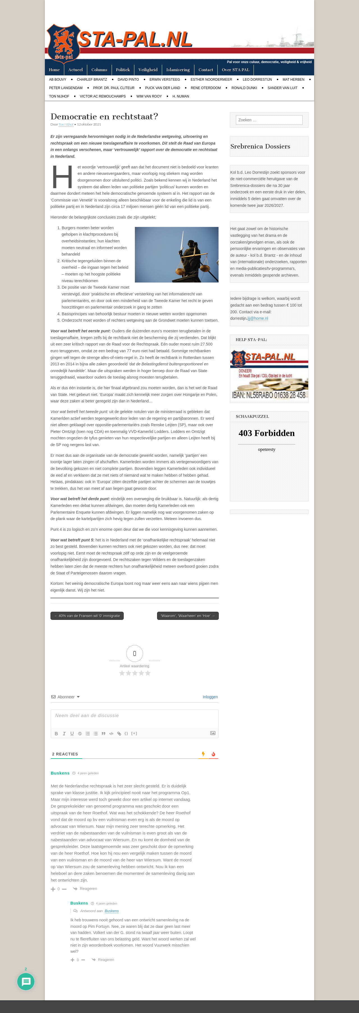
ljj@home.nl (258, 318)
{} (126, 733)
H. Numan (180, 96)
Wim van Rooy (149, 96)
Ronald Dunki (244, 88)
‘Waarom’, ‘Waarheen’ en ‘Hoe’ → (188, 616)
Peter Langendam (65, 88)
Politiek (123, 70)
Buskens (112, 911)
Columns (99, 70)
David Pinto (128, 80)
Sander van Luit (282, 88)
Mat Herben (294, 80)
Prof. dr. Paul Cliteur (113, 88)
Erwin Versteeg (164, 80)
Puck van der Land (162, 88)
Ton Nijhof (59, 96)
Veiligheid (148, 70)
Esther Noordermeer (211, 80)
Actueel (75, 70)
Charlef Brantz (92, 80)
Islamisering (178, 70)
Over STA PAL (235, 70)
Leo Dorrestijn (257, 80)
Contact (206, 70)
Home (54, 70)
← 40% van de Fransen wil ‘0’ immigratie (87, 616)
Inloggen (210, 697)
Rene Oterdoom (206, 88)
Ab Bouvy (57, 80)
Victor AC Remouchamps (103, 96)
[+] (134, 733)
